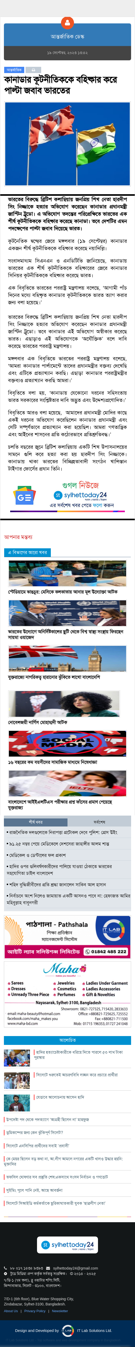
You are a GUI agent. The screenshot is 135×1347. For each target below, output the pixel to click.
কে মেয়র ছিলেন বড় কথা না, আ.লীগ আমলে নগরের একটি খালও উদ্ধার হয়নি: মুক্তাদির (63, 1161)
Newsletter (60, 1311)
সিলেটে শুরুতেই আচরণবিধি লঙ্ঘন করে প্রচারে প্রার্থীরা (77, 1075)
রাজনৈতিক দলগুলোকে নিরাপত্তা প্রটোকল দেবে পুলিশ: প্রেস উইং (62, 832)
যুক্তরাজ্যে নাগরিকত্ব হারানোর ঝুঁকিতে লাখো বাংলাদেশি (54, 677)
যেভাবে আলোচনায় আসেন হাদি (60, 1097)
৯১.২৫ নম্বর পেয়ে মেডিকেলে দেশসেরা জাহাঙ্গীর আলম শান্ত (58, 844)
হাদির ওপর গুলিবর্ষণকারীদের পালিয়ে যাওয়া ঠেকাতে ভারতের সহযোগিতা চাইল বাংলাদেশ (59, 869)
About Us (11, 1311)
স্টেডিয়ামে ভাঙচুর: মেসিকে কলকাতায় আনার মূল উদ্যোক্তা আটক (62, 592)
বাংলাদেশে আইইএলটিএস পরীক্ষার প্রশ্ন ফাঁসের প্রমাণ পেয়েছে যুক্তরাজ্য (60, 805)
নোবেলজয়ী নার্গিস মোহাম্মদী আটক (37, 722)
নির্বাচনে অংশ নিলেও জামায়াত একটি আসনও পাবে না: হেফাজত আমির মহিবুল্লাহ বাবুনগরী (68, 899)
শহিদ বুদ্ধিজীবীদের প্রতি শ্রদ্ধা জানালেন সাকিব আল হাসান (56, 885)
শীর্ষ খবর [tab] (35, 822)
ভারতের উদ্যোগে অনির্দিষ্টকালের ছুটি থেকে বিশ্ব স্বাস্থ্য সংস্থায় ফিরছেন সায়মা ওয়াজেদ (65, 635)
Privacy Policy (35, 1311)
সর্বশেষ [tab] (99, 822)
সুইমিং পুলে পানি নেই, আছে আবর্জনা (34, 1190)
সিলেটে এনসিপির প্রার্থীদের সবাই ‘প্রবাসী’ (37, 1146)
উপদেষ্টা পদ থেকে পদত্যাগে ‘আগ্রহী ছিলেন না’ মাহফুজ (47, 1119)
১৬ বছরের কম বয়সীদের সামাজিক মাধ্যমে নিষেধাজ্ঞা (52, 762)
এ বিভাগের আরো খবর (27, 552)
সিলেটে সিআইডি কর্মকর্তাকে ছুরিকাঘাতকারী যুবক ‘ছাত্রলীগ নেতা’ (56, 1203)
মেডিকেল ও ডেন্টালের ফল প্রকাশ (36, 855)
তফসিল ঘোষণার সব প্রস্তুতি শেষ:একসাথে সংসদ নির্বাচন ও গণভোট (57, 1177)
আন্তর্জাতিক (14, 70)
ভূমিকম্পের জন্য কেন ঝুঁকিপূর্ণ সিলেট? (34, 1132)
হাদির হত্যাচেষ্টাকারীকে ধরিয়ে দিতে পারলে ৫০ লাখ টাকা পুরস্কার (78, 1055)
